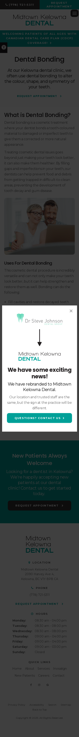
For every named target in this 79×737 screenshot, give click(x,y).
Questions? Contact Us (38, 418)
